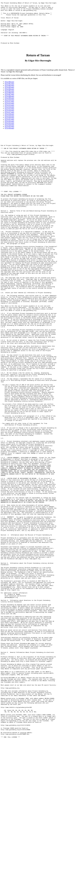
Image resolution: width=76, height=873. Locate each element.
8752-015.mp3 (9, 119)
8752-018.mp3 (9, 124)
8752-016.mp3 (9, 120)
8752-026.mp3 (9, 138)
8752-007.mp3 (9, 104)
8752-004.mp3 (9, 99)
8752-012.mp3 (9, 113)
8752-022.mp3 (9, 131)
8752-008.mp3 (9, 106)
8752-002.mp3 (9, 95)
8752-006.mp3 (9, 102)
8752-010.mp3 (9, 110)
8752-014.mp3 (9, 117)
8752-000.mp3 (9, 92)
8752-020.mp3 (9, 127)
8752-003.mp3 (9, 97)
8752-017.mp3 (9, 122)
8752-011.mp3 (9, 111)
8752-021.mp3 (9, 129)
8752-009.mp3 (9, 108)
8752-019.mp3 (9, 126)
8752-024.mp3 (9, 135)
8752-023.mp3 (9, 133)
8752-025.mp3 (9, 136)
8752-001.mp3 (9, 94)
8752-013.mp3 (9, 115)
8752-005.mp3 (9, 101)
